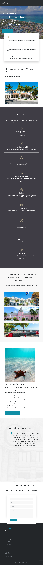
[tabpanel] (25, 442)
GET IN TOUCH (7, 30)
